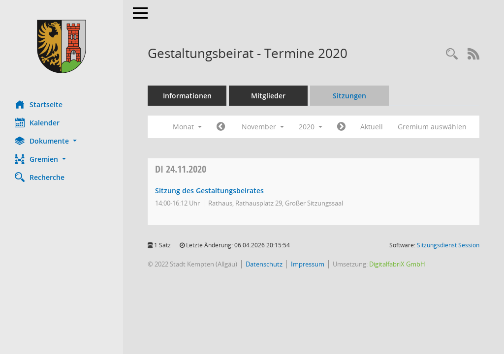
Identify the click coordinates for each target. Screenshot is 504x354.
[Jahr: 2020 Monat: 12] (341, 127)
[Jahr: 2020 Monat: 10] (220, 127)
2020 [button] (310, 126)
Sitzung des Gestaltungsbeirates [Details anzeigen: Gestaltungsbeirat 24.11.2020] (209, 190)
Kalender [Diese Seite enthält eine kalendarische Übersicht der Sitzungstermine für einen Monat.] (37, 122)
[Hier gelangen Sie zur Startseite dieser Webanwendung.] (61, 46)
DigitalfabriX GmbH (397, 264)
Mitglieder (268, 95)
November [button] (263, 126)
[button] (61, 141)
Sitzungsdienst (448, 245)
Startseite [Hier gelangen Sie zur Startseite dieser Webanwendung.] (39, 104)
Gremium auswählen (432, 126)
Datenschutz (264, 264)
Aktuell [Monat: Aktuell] (371, 126)
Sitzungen (349, 95)
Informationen (187, 95)
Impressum (307, 264)
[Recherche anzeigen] (452, 54)
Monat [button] (187, 126)
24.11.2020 (180, 169)
